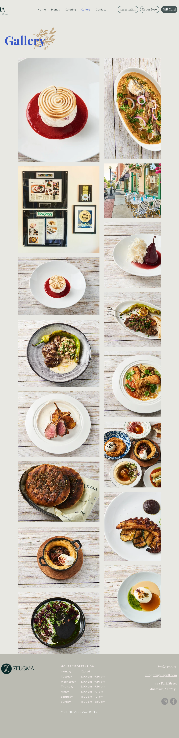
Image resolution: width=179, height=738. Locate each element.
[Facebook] (173, 701)
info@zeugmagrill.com (161, 675)
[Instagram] (164, 701)
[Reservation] (128, 9)
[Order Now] (149, 9)
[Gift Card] (169, 9)
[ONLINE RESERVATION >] (79, 712)
